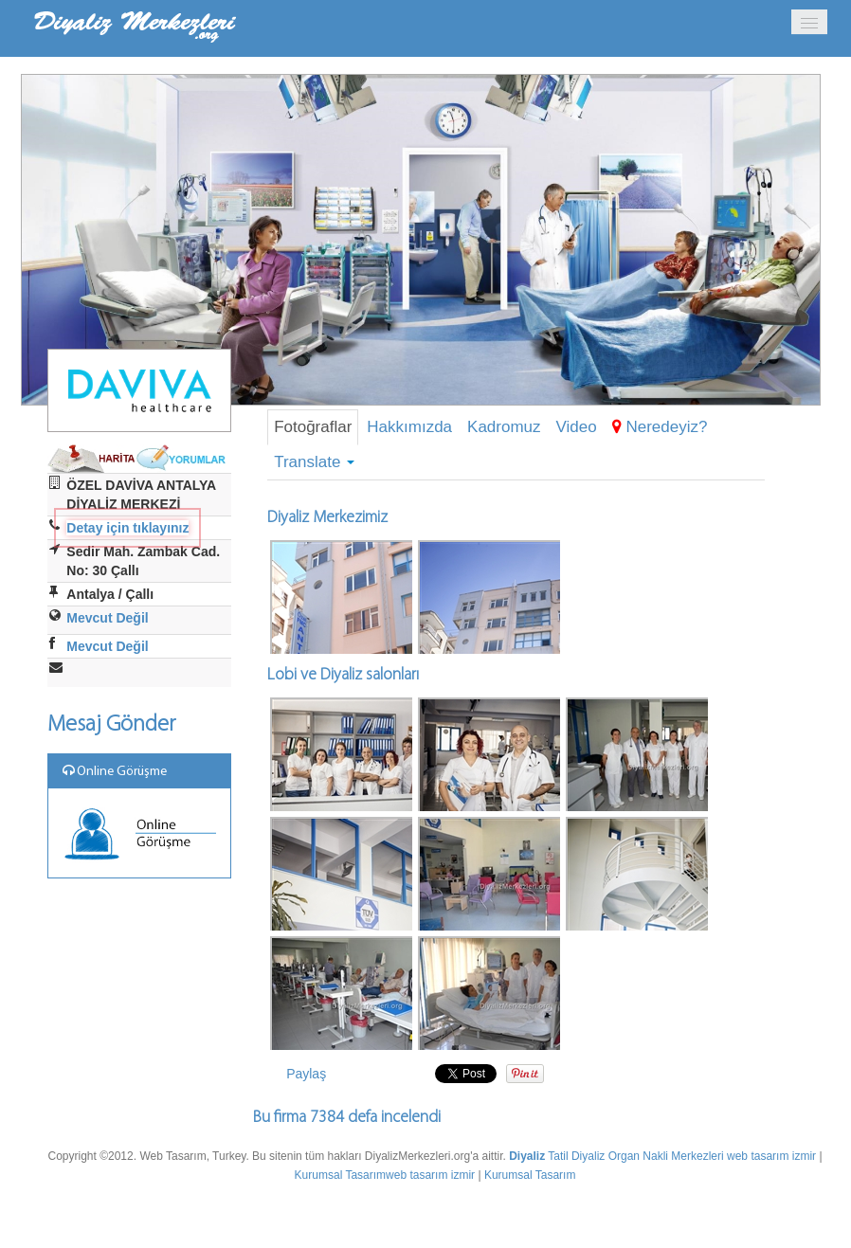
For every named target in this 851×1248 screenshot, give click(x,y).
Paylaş (306, 1073)
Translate (314, 462)
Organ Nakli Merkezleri (666, 1156)
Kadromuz (503, 427)
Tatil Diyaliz (576, 1156)
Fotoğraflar (313, 427)
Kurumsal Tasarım (340, 1175)
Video (576, 427)
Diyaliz (527, 1156)
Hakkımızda (409, 427)
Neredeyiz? (660, 427)
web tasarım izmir (771, 1156)
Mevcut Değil (107, 617)
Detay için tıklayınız (127, 527)
